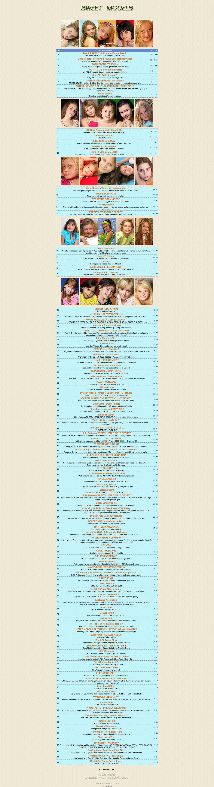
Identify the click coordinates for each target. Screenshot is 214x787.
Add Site (102, 769)
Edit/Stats (111, 769)
